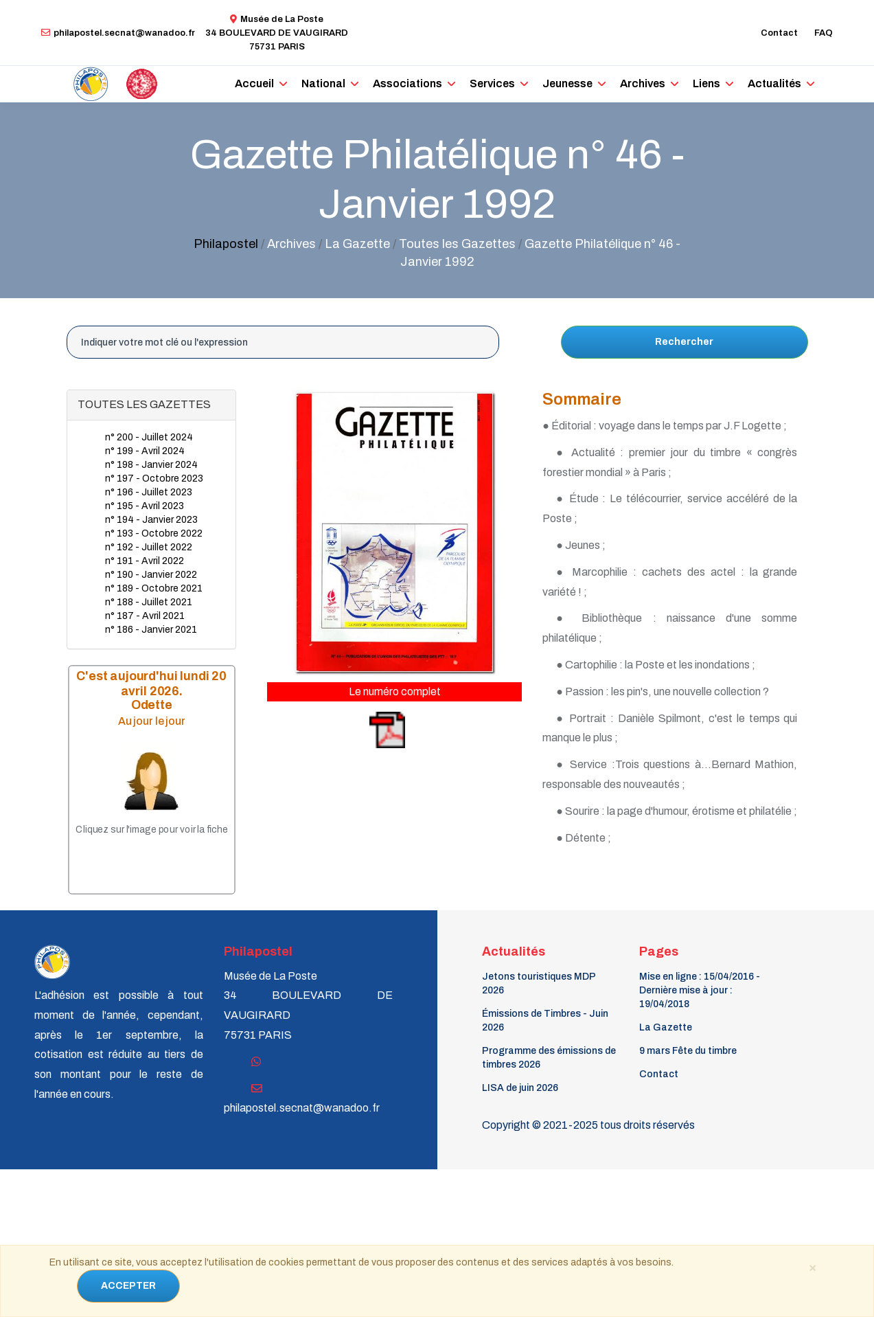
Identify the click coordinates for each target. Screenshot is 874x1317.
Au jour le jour (151, 721)
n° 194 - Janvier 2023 (151, 520)
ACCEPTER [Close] (128, 1286)
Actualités (774, 83)
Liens (706, 83)
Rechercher (684, 342)
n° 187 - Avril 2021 (145, 616)
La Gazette (665, 1027)
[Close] (813, 1266)
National (323, 83)
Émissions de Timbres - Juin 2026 (545, 1021)
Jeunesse (567, 83)
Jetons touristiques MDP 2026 (538, 983)
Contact (779, 33)
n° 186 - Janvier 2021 (151, 629)
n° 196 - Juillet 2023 (148, 492)
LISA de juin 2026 (520, 1088)
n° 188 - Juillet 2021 (148, 602)
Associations (407, 83)
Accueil (254, 83)
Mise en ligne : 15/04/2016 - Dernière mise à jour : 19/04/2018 (699, 990)
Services (492, 83)
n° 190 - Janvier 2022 (151, 575)
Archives (642, 83)
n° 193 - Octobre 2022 (154, 533)
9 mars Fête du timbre (688, 1051)
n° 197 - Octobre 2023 (154, 478)
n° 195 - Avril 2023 (144, 506)
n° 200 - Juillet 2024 (149, 437)
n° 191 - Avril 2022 (144, 561)
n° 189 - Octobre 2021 (154, 588)
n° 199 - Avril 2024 (145, 451)
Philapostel (226, 244)
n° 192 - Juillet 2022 (148, 547)
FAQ (823, 33)
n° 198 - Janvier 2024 (151, 465)
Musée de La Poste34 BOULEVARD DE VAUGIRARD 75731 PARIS (276, 33)
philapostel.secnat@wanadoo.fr (118, 33)
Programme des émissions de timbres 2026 (549, 1058)
